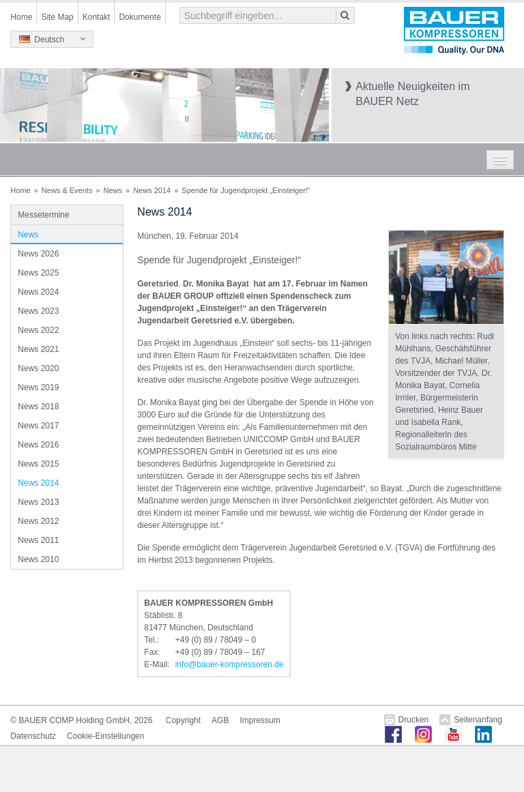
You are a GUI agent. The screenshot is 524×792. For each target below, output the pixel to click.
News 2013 (38, 502)
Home (21, 17)
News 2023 (38, 311)
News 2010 (38, 559)
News (113, 190)
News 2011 (38, 540)
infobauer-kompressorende (229, 664)
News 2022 (38, 330)
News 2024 (38, 292)
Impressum (259, 720)
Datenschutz (33, 736)
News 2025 (38, 273)
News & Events (67, 190)
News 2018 (38, 406)
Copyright (183, 720)
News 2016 (38, 445)
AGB (220, 720)
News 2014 (152, 190)
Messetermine (43, 215)
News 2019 (38, 387)
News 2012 (38, 521)
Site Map (57, 17)
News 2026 (38, 254)
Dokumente (139, 17)
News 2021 (38, 349)
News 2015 (38, 464)
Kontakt (97, 17)
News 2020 (38, 368)
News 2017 (38, 425)
